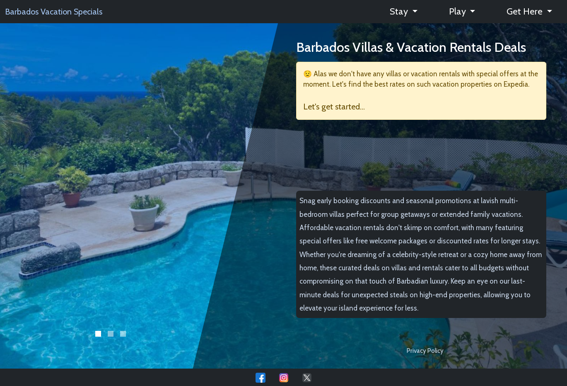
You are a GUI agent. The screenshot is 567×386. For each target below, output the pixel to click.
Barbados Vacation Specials (53, 12)
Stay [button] (400, 11)
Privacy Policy (425, 350)
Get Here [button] (526, 11)
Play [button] (458, 11)
